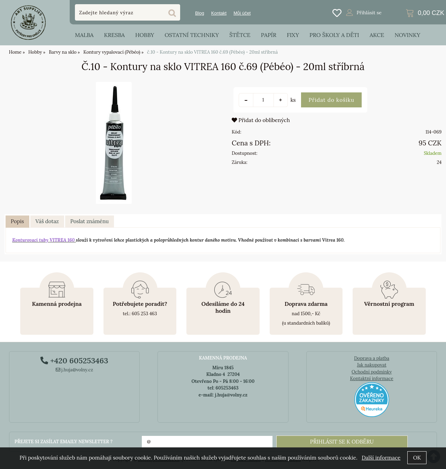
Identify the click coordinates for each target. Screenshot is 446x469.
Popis (17, 221)
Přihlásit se (369, 12)
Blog (199, 13)
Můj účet (242, 13)
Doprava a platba (371, 358)
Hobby (144, 34)
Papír (268, 34)
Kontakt (218, 13)
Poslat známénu (89, 221)
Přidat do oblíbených (261, 120)
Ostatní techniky (191, 34)
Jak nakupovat (371, 365)
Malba (84, 34)
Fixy (293, 34)
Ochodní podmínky (372, 372)
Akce (377, 34)
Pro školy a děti (334, 34)
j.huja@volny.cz (74, 370)
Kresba (114, 34)
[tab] (17, 221)
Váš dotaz (47, 221)
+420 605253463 (74, 360)
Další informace (381, 457)
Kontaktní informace (371, 378)
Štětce (240, 34)
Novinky (407, 34)
